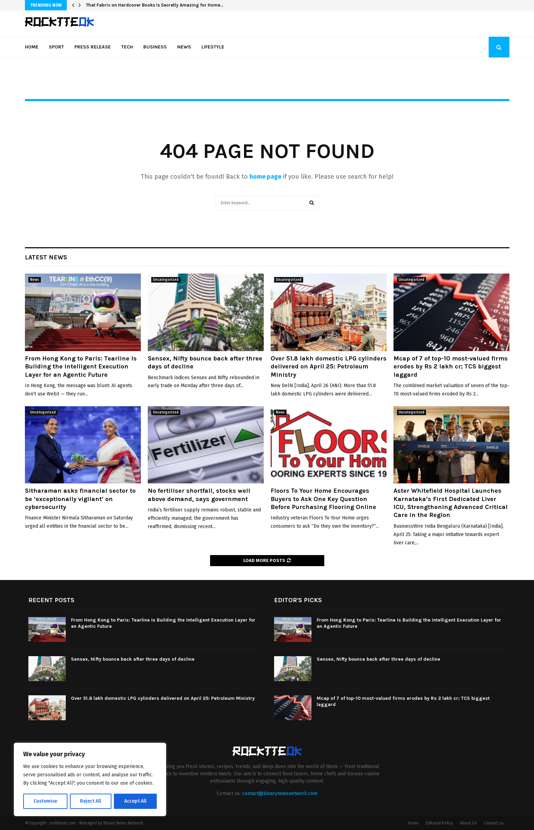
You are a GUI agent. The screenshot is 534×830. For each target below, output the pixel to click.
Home (31, 47)
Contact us (494, 823)
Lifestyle (212, 47)
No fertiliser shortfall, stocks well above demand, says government (199, 494)
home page (265, 176)
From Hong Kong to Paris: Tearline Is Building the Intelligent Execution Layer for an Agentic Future (81, 366)
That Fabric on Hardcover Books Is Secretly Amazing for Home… (154, 5)
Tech (127, 47)
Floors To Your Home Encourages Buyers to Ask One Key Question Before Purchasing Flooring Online (323, 499)
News (184, 47)
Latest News (46, 257)
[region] (90, 779)
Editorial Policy (439, 823)
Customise (45, 801)
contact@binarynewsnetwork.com (279, 793)
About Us (468, 823)
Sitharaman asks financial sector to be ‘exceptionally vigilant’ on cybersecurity (80, 499)
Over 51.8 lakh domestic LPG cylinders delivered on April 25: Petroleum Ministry (329, 366)
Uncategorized (166, 280)
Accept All (135, 801)
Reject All (90, 801)
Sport (56, 47)
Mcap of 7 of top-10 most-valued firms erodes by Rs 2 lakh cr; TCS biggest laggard (450, 366)
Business (155, 47)
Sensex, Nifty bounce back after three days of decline (132, 659)
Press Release (92, 47)
